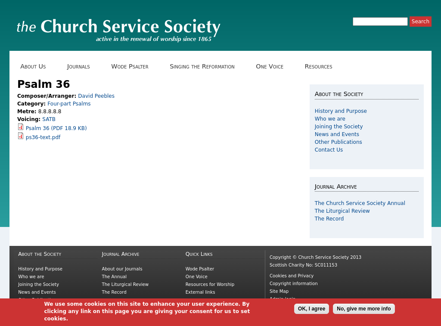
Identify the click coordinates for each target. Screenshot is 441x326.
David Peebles (96, 96)
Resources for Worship (210, 284)
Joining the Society (339, 127)
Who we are (330, 119)
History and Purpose (341, 111)
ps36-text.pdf (43, 137)
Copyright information (294, 283)
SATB (49, 119)
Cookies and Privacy (292, 275)
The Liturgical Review (342, 211)
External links (200, 292)
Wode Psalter (133, 66)
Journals (81, 66)
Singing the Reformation (205, 66)
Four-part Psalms (68, 104)
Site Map (279, 291)
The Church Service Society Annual (360, 203)
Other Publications (338, 142)
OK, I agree (311, 310)
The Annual (114, 276)
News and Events (337, 134)
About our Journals (122, 269)
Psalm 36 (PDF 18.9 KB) (56, 128)
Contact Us (329, 150)
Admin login (283, 299)
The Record (329, 219)
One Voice (272, 66)
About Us (36, 66)
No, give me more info (364, 310)
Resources (321, 66)
